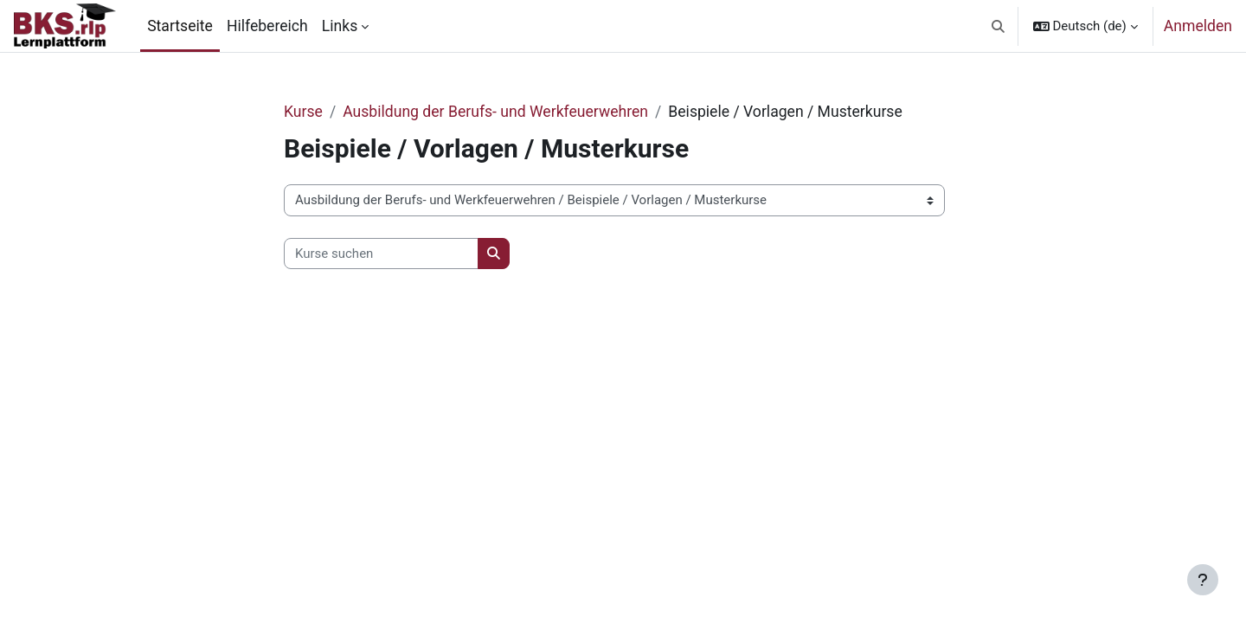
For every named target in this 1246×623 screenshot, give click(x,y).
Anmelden (1198, 26)
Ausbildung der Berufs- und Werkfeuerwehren (495, 111)
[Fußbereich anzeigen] (1202, 579)
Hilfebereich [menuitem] (267, 26)
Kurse (303, 111)
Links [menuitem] (339, 26)
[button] (998, 26)
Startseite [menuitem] (180, 26)
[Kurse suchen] (381, 254)
